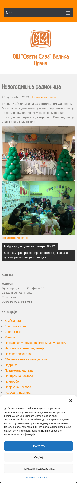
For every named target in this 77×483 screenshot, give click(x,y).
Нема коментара (44, 97)
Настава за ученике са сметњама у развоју (35, 342)
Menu (10, 13)
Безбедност (13, 320)
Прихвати (38, 446)
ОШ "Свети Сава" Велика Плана (41, 60)
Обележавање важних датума (26, 359)
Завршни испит (15, 326)
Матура (10, 337)
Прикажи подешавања (39, 468)
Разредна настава (17, 392)
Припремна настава (19, 376)
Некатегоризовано (15, 237)
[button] (71, 401)
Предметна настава (19, 370)
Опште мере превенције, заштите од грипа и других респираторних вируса (36, 255)
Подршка (11, 365)
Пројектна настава (18, 387)
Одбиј (38, 457)
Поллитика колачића (36, 477)
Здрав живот (14, 331)
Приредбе (12, 381)
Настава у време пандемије (24, 348)
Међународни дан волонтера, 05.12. (30, 246)
